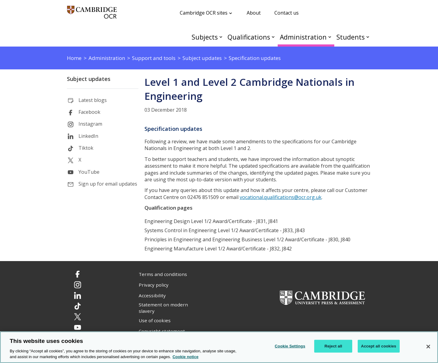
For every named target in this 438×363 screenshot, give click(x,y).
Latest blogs (92, 100)
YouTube (88, 172)
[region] (219, 347)
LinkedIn (88, 136)
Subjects (205, 37)
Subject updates (88, 78)
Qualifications (249, 37)
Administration (303, 37)
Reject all (333, 346)
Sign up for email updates (107, 183)
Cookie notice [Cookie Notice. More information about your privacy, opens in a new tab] (185, 356)
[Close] (428, 346)
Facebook (89, 112)
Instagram (90, 123)
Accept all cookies (378, 346)
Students (350, 37)
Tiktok (85, 148)
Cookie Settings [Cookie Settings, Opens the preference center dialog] (290, 346)
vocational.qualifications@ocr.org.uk (281, 197)
